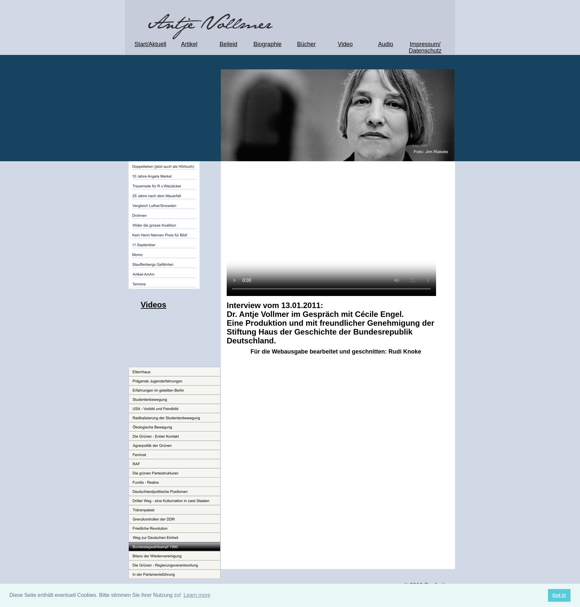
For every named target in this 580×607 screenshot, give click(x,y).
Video (345, 44)
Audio (385, 44)
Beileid (228, 44)
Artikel (189, 44)
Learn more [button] (197, 595)
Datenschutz (425, 50)
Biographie (268, 44)
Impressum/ (425, 44)
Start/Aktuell (150, 44)
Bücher (306, 44)
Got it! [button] (559, 595)
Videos (153, 304)
